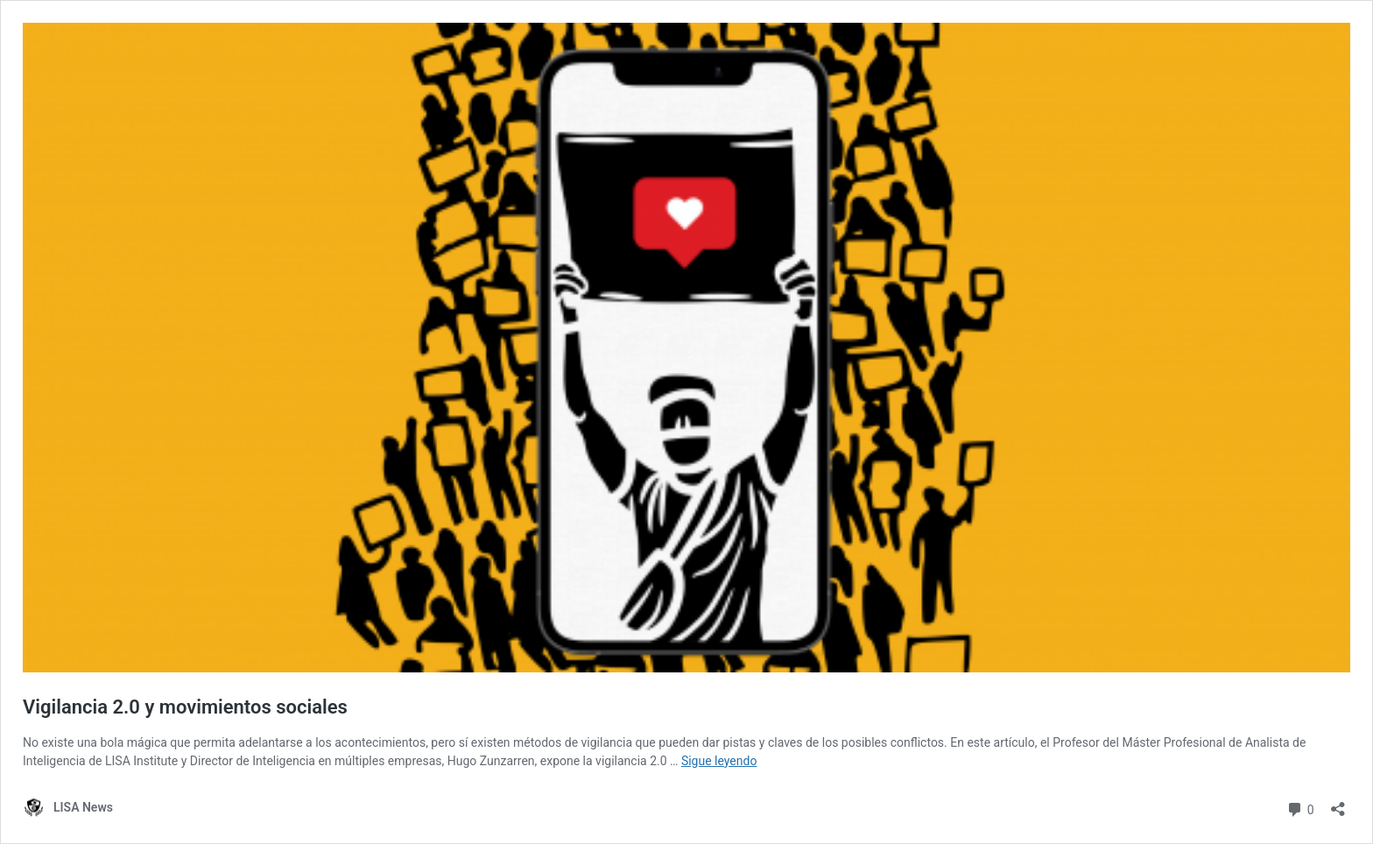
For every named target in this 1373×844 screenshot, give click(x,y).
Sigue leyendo (719, 761)
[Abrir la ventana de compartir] (1338, 803)
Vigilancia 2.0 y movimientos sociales (185, 707)
